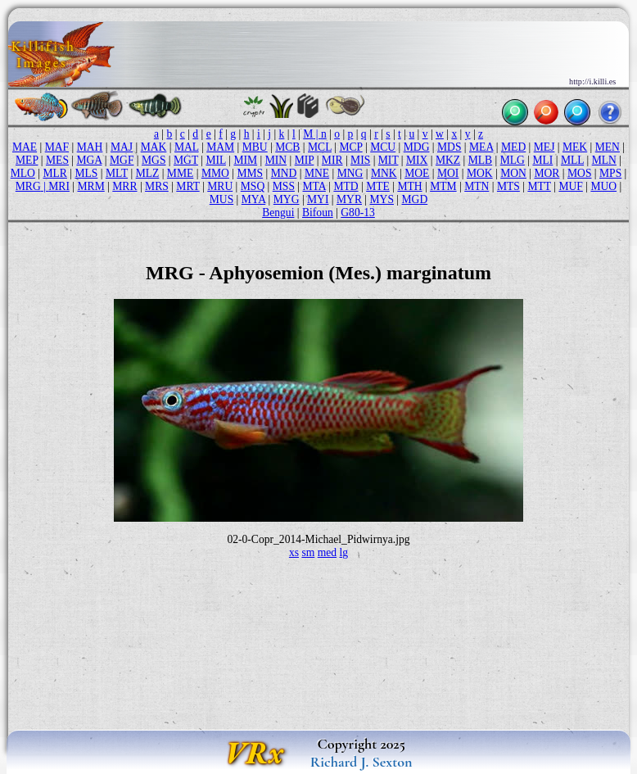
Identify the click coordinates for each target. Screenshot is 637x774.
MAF (57, 147)
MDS (449, 147)
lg (344, 552)
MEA (481, 147)
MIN (276, 160)
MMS (250, 173)
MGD (415, 199)
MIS (360, 160)
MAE (24, 147)
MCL (320, 147)
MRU (220, 186)
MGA (89, 160)
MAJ (122, 147)
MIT (388, 160)
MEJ (544, 147)
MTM (443, 186)
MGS (153, 160)
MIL (215, 160)
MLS (86, 173)
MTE (378, 186)
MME (180, 173)
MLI (542, 160)
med (327, 552)
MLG (512, 160)
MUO (603, 186)
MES (57, 160)
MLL (572, 160)
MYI (317, 199)
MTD (345, 186)
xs (294, 552)
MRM (91, 186)
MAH (90, 147)
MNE (317, 173)
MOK (480, 173)
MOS (579, 173)
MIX (416, 160)
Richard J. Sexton (361, 762)
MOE (416, 173)
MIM (245, 160)
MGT (186, 160)
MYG (286, 199)
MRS (157, 186)
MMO (215, 173)
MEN (607, 147)
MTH (409, 186)
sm (307, 552)
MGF (121, 160)
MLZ (148, 173)
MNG (350, 173)
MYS (382, 199)
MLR (54, 173)
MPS (610, 173)
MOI (448, 173)
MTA (314, 186)
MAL (186, 147)
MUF (570, 186)
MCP (350, 147)
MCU (382, 147)
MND (284, 173)
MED (513, 147)
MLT (117, 173)
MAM (220, 147)
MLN (604, 160)
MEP (27, 160)
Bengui (278, 212)
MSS (284, 186)
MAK (154, 147)
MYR (349, 199)
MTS (508, 186)
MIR (332, 160)
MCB (287, 147)
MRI (59, 186)
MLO (23, 173)
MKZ (448, 160)
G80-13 (358, 212)
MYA (253, 199)
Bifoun (317, 212)
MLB (480, 160)
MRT (187, 186)
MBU (255, 147)
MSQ (252, 186)
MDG (417, 147)
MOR (546, 173)
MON (513, 173)
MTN (476, 186)
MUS (221, 199)
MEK (574, 147)
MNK (384, 173)
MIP (304, 160)
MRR (124, 186)
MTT (538, 186)
